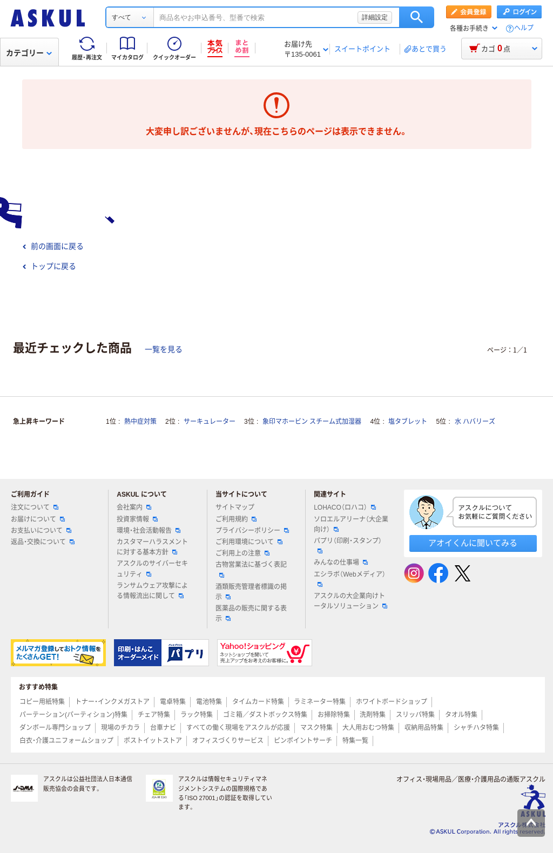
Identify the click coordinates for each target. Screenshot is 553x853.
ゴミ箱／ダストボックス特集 (265, 715)
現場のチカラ (120, 728)
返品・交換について (43, 542)
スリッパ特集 (415, 715)
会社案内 (134, 507)
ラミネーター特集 (320, 702)
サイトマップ (234, 507)
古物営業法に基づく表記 (251, 569)
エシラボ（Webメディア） (349, 579)
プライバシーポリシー (252, 530)
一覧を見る (164, 349)
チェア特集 (154, 715)
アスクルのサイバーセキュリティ (152, 569)
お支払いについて (41, 530)
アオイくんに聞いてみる (472, 542)
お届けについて (38, 519)
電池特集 (209, 702)
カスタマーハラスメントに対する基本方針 (152, 547)
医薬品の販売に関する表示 (251, 613)
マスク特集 (316, 728)
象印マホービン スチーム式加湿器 (311, 421)
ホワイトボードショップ (391, 702)
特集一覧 (355, 740)
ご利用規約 (236, 519)
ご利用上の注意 (242, 553)
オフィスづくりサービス (228, 740)
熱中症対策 (140, 421)
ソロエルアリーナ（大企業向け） (351, 524)
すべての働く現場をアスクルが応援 (238, 728)
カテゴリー (29, 53)
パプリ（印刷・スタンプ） (348, 545)
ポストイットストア (153, 740)
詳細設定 (375, 17)
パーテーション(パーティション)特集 (73, 715)
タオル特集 (461, 715)
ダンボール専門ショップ (55, 728)
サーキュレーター (209, 421)
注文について (34, 507)
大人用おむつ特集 (368, 728)
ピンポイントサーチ (303, 740)
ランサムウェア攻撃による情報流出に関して (152, 591)
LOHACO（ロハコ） (345, 507)
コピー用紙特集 (42, 702)
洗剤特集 (373, 715)
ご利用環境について (248, 542)
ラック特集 (196, 715)
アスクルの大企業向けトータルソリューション (350, 601)
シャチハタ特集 (476, 728)
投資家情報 (137, 519)
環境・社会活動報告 (148, 530)
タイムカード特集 (258, 702)
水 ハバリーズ (475, 421)
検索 (416, 17)
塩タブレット (407, 421)
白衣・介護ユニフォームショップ (66, 740)
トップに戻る (49, 266)
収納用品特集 (423, 728)
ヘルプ (524, 28)
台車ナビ (163, 728)
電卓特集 (173, 702)
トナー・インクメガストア (112, 702)
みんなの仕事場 (341, 562)
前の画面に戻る (53, 246)
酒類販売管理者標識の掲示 (251, 592)
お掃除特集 (334, 715)
